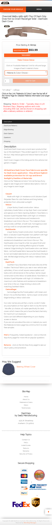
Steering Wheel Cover (25, 367)
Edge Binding (9, 129)
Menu (39, 9)
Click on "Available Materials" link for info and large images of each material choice (26, 67)
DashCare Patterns (10, 126)
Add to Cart (30, 81)
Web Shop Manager (30, 522)
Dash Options (8, 133)
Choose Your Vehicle (13, 9)
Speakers (7, 137)
